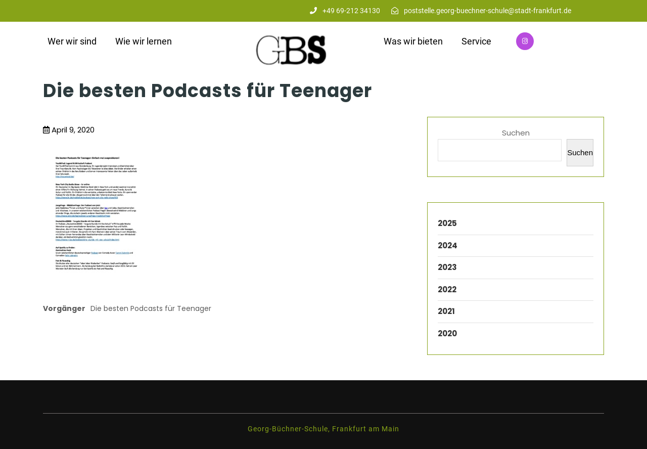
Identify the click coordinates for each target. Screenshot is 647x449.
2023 (447, 267)
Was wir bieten (413, 41)
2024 (447, 245)
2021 (446, 311)
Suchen (516, 132)
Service (476, 41)
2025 (447, 223)
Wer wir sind (72, 41)
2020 (447, 333)
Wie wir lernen (143, 41)
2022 (447, 289)
